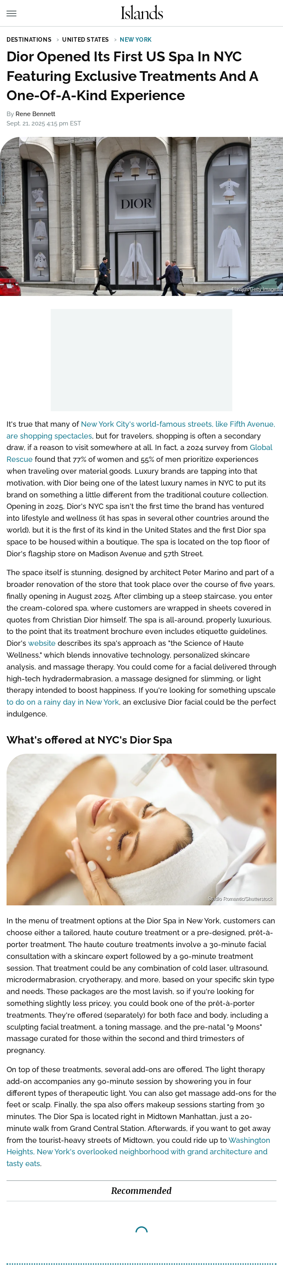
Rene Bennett (35, 114)
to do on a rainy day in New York (63, 702)
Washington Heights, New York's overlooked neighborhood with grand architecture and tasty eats (138, 1152)
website (42, 643)
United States (85, 39)
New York (136, 39)
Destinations (29, 39)
